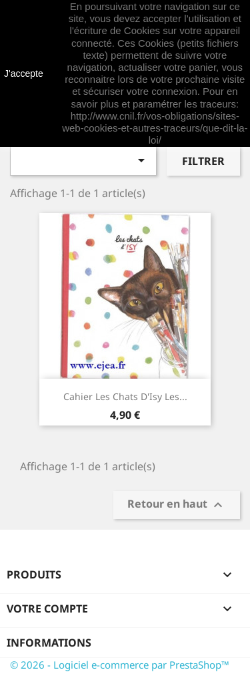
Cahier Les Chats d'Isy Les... (125, 396)
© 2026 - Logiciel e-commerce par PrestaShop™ (119, 664)
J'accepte (23, 73)
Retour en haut (176, 505)
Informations (49, 642)
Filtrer (203, 161)
